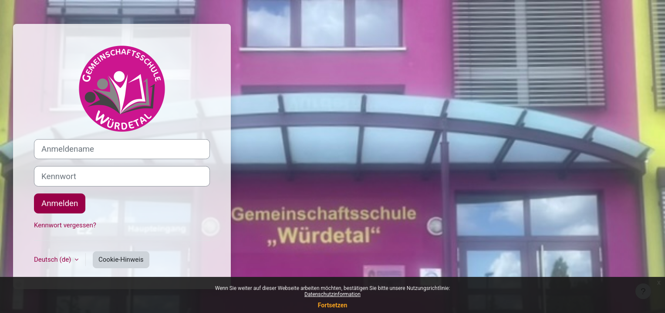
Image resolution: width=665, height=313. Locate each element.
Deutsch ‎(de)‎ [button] (53, 259)
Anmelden (59, 203)
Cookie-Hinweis (120, 259)
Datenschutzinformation (332, 294)
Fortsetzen (333, 305)
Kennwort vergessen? (65, 225)
